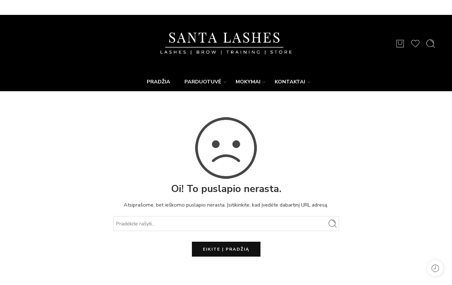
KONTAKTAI (290, 82)
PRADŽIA (158, 81)
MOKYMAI (248, 82)
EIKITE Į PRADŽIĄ (226, 249)
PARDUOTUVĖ (202, 82)
